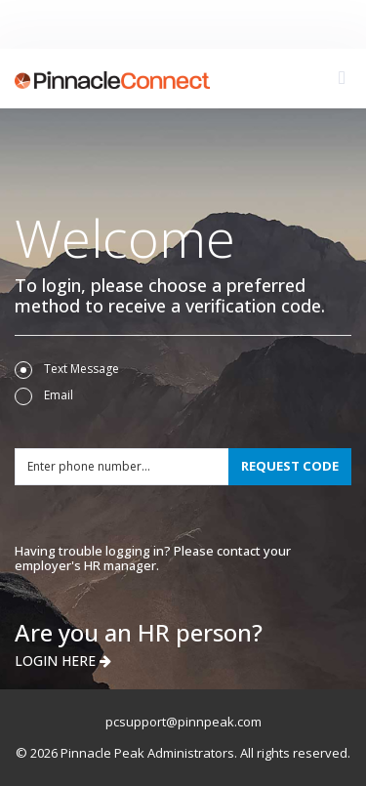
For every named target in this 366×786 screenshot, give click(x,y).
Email (44, 395)
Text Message (67, 369)
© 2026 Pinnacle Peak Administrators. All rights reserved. (183, 753)
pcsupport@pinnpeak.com (183, 721)
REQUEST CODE (290, 466)
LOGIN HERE (63, 660)
